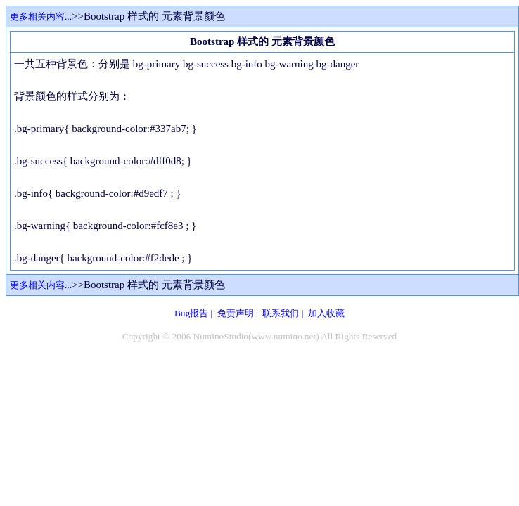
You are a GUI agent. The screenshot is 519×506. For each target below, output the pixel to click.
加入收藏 (326, 313)
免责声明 (235, 313)
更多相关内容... (41, 16)
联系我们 (280, 313)
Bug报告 (191, 313)
